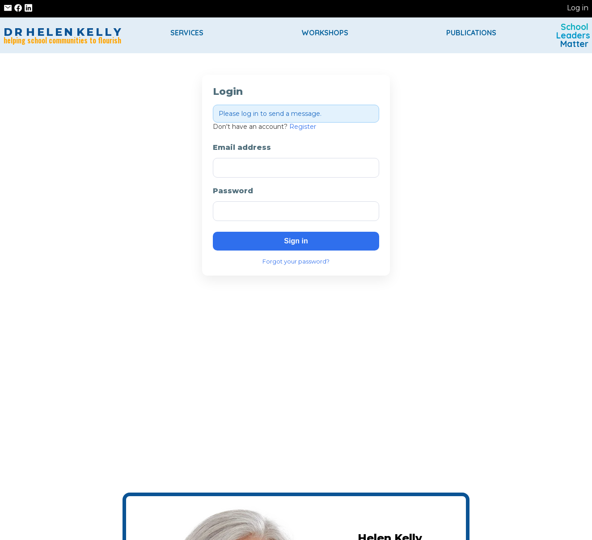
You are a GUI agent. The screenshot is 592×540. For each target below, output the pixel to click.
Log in (577, 8)
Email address (242, 147)
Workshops (324, 32)
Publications (471, 32)
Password (233, 191)
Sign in (296, 241)
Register (302, 127)
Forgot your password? (296, 261)
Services (186, 32)
